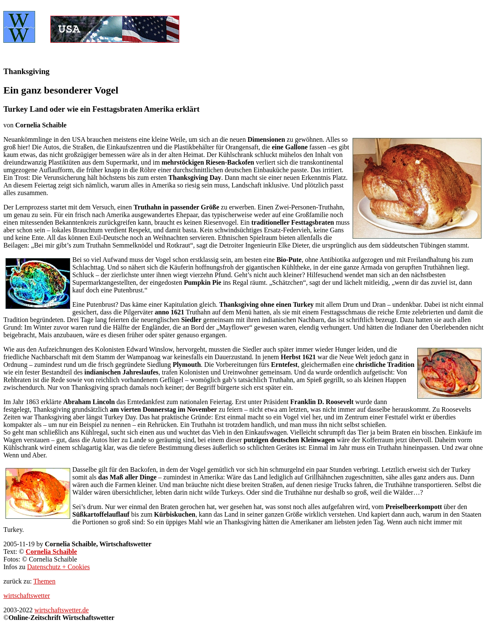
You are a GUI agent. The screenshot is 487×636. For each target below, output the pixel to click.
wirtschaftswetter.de (61, 610)
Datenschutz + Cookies (58, 566)
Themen (44, 581)
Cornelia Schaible (51, 551)
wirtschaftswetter (26, 595)
